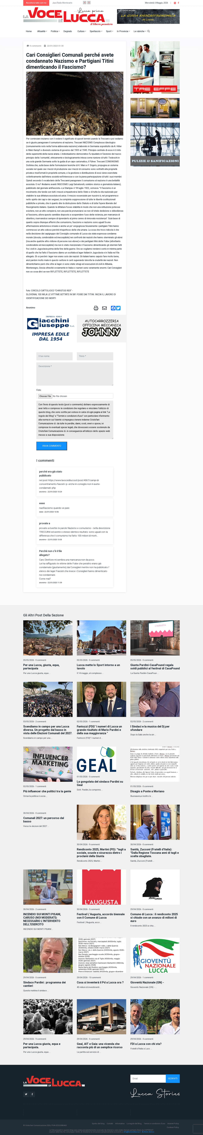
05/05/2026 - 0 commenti (34, 660)
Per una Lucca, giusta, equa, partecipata (41, 667)
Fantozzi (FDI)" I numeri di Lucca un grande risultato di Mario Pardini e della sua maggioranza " (99, 730)
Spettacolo (96, 31)
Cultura (82, 31)
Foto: (38, 390)
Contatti (110, 1123)
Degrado (67, 31)
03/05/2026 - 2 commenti (34, 721)
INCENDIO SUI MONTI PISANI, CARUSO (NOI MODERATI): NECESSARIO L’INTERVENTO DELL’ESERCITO (42, 919)
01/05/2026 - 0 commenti (88, 776)
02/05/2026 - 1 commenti (88, 721)
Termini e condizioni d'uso (154, 1123)
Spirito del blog (98, 1123)
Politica (55, 31)
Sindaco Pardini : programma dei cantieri (44, 984)
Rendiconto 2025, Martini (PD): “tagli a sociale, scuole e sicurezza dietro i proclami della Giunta (101, 852)
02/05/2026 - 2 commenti (141, 721)
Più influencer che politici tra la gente (47, 791)
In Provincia (123, 31)
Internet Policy (173, 1123)
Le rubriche (140, 31)
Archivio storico (148, 1132)
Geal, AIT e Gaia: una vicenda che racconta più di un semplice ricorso (100, 1045)
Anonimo (30, 307)
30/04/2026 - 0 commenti (34, 813)
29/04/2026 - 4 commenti (88, 1039)
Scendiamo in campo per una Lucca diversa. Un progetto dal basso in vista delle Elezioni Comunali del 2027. (47, 730)
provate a (44, 523)
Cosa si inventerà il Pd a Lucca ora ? (100, 982)
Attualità (42, 31)
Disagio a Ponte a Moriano (147, 791)
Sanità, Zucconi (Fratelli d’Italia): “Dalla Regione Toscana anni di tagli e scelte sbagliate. (154, 852)
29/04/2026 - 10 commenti (89, 977)
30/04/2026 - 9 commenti (88, 844)
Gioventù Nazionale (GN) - (147, 982)
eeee (42, 503)
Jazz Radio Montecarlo (62, 2)
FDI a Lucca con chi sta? (146, 1044)
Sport (109, 31)
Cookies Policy (173, 1127)
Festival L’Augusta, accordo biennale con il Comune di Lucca (101, 916)
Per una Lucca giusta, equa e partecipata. (41, 1045)
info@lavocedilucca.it (132, 1132)
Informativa (119, 1123)
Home (29, 31)
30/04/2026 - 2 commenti (34, 909)
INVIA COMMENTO (51, 446)
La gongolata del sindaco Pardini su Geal (100, 783)
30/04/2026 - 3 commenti (88, 909)
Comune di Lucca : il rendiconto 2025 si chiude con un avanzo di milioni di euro (154, 917)
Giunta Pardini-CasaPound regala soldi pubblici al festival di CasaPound (155, 667)
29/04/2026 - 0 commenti (141, 909)
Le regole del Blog (134, 1123)
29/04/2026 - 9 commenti (34, 1039)
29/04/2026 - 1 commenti (141, 977)
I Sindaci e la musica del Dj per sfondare (150, 728)
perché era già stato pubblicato (50, 474)
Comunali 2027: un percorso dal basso (43, 820)
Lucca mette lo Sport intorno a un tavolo (98, 667)
